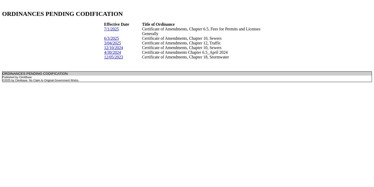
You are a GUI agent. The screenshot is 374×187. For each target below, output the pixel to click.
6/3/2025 (111, 38)
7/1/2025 (111, 29)
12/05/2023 (113, 57)
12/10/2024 (113, 47)
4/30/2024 (112, 52)
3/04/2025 (112, 43)
